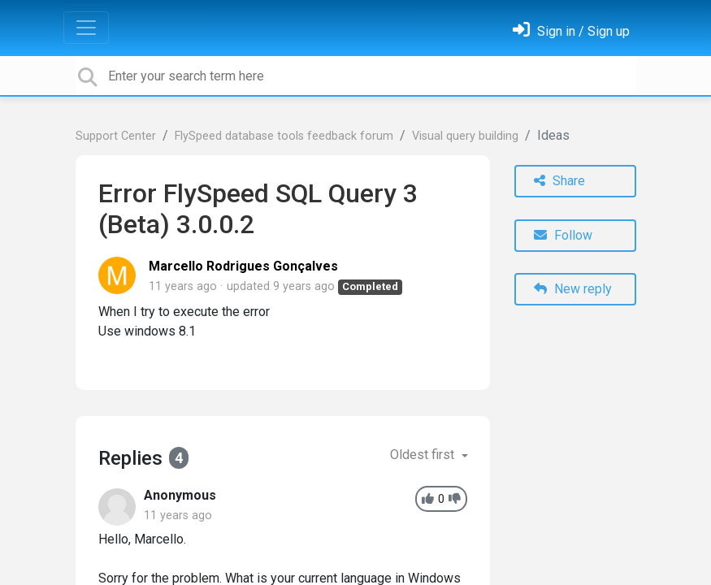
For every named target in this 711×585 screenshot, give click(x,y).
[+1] (428, 499)
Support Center (116, 136)
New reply (573, 289)
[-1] (455, 499)
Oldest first (423, 454)
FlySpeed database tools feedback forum (284, 136)
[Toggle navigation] (86, 27)
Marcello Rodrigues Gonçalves (243, 266)
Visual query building (465, 136)
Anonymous (180, 495)
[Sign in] (571, 31)
